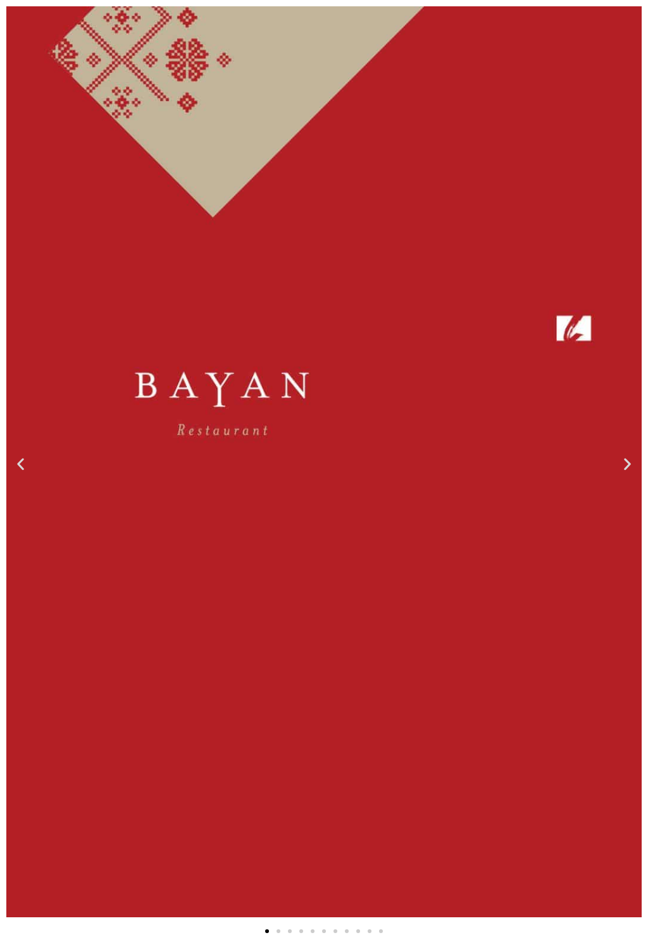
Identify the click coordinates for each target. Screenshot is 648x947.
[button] (20, 464)
